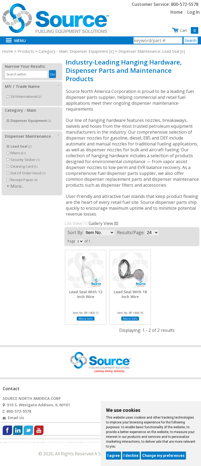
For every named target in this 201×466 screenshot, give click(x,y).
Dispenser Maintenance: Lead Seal (148, 51)
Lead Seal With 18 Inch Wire (130, 294)
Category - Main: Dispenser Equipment (73, 51)
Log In (193, 12)
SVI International (24, 90)
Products (26, 51)
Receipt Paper (22, 173)
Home (176, 12)
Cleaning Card (22, 160)
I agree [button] (113, 455)
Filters (16, 147)
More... (17, 180)
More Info (86, 319)
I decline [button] (130, 455)
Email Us (16, 417)
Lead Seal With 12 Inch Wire (85, 294)
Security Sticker (23, 153)
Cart (189, 30)
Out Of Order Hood (26, 167)
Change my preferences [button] (163, 455)
